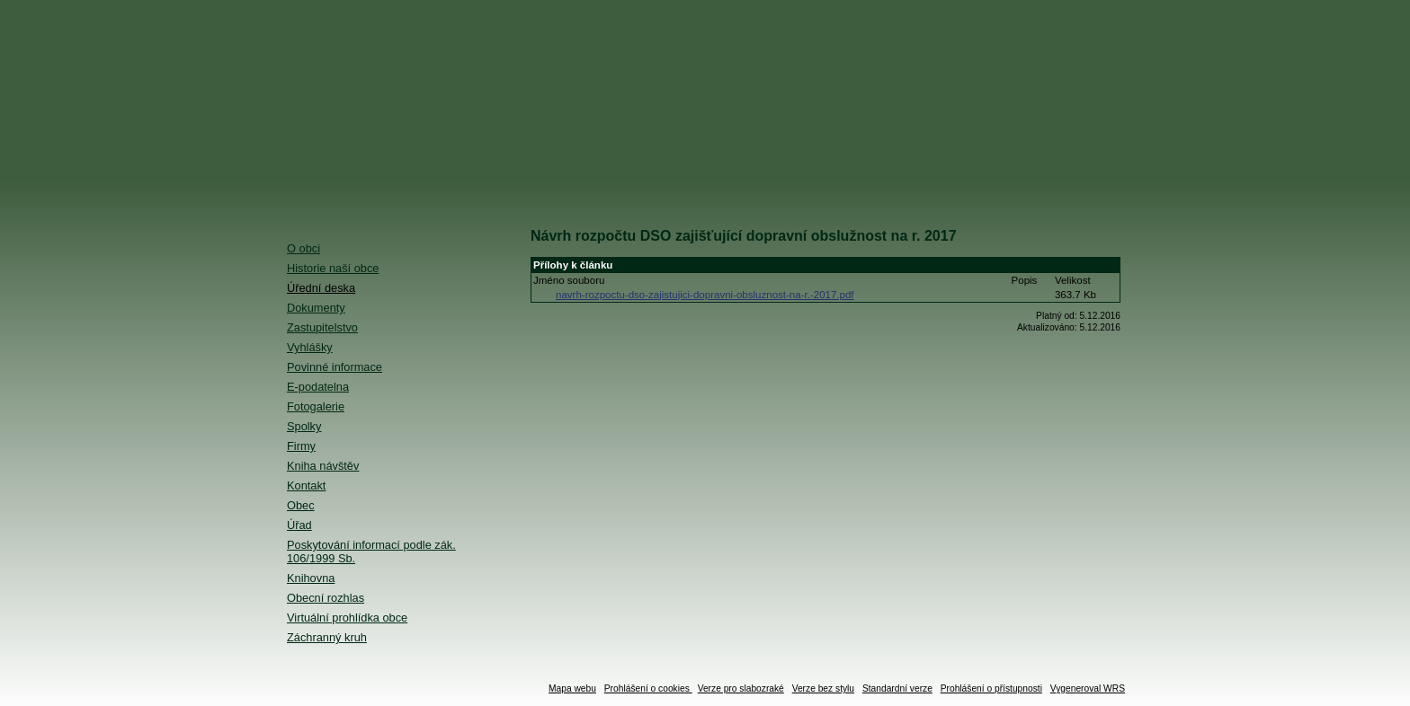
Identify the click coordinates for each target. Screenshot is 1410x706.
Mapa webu (572, 688)
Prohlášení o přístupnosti (991, 688)
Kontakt (306, 485)
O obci (303, 248)
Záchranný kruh (327, 637)
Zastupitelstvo (322, 327)
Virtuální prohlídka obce (347, 617)
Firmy (301, 446)
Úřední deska (321, 288)
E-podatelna (318, 386)
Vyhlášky (310, 347)
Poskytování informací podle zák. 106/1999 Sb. (371, 551)
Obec (301, 505)
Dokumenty (316, 307)
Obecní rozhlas (325, 598)
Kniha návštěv (323, 465)
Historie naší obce (333, 268)
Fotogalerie (315, 406)
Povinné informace (334, 367)
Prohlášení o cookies (648, 688)
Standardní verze (897, 688)
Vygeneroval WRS (1087, 688)
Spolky (304, 426)
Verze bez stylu (823, 688)
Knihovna (311, 578)
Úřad (299, 525)
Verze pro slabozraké (741, 688)
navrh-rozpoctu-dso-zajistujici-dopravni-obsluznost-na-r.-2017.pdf (705, 294)
